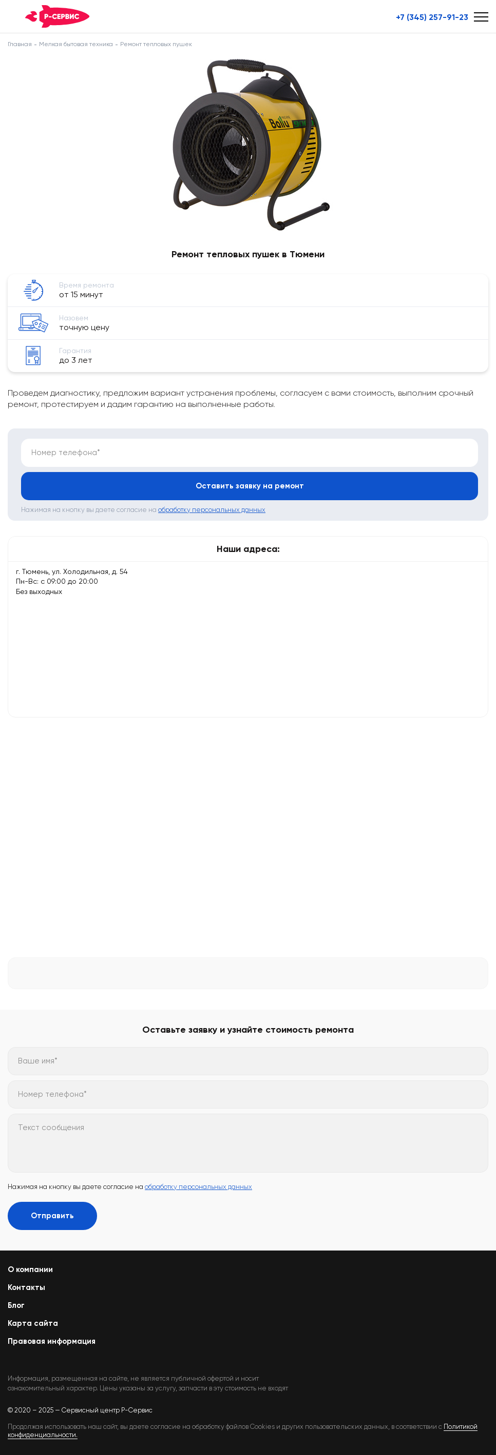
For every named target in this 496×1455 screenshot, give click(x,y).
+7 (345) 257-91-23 (432, 17)
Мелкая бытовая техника (76, 44)
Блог (16, 1305)
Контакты (26, 1287)
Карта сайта (33, 1323)
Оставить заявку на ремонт (250, 485)
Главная (20, 44)
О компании (30, 1269)
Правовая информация (52, 1341)
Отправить (52, 1215)
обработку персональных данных (211, 510)
